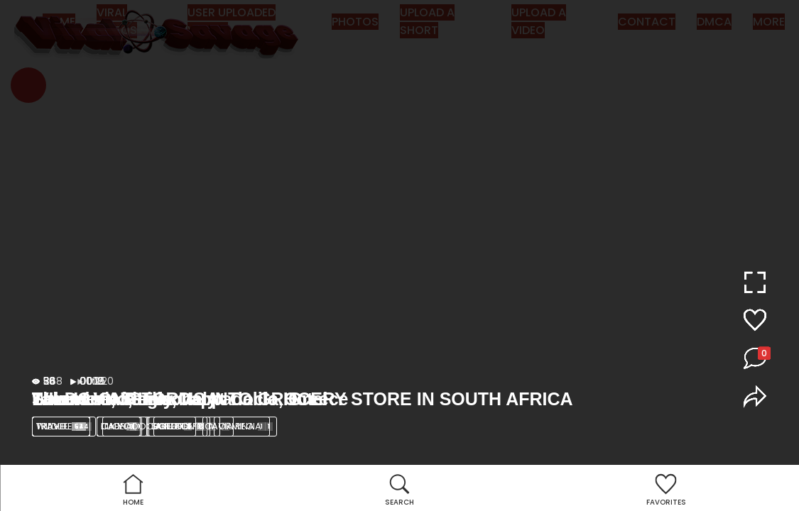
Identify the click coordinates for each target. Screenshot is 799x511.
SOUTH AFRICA (191, 426)
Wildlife (64, 426)
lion (122, 426)
